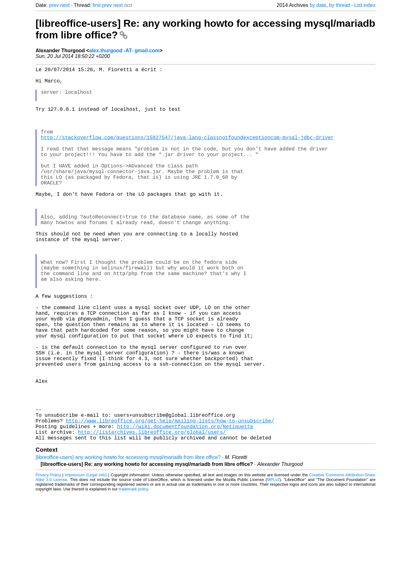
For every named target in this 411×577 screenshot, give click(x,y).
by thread (339, 5)
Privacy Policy (48, 558)
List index (364, 5)
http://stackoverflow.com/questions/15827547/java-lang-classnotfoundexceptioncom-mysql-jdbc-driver (187, 153)
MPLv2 (273, 562)
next (65, 5)
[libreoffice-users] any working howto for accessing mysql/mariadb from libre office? (128, 540)
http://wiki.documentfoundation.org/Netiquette (185, 506)
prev (54, 5)
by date (318, 5)
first (97, 5)
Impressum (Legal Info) (86, 558)
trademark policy (133, 572)
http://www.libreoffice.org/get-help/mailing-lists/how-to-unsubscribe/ (170, 499)
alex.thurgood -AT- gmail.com (124, 50)
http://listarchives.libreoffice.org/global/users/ (152, 513)
